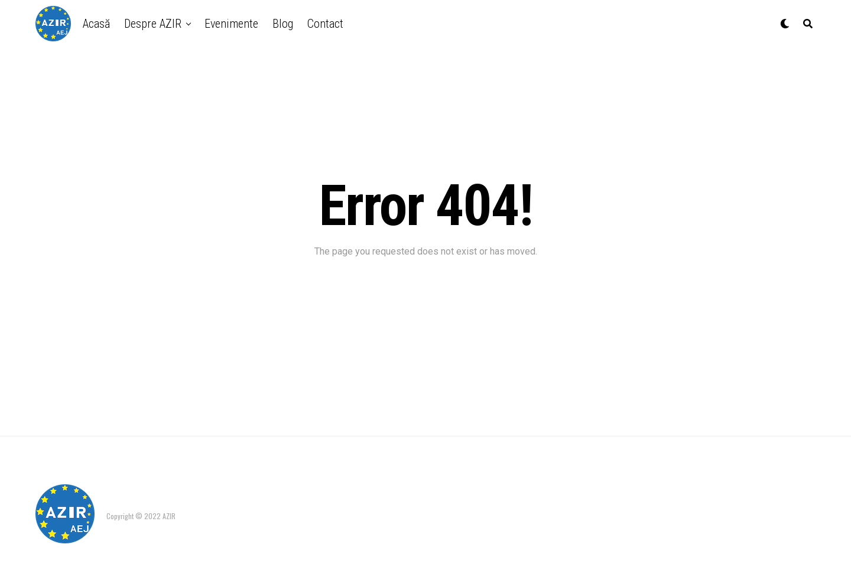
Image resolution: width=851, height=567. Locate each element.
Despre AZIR (152, 24)
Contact (325, 24)
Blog (282, 24)
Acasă (96, 24)
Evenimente (231, 24)
